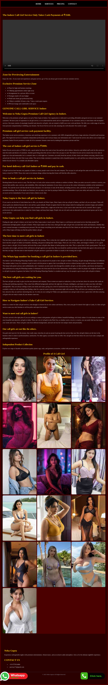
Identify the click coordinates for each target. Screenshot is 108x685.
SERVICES (49, 4)
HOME (38, 4)
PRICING (60, 4)
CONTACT (72, 4)
